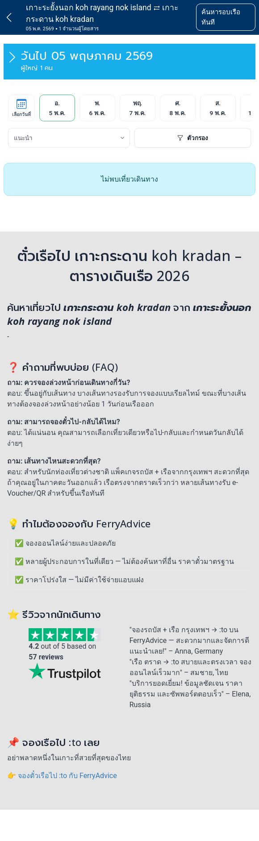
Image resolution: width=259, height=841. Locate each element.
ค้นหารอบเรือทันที (220, 17)
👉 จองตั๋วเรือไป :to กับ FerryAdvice (62, 775)
